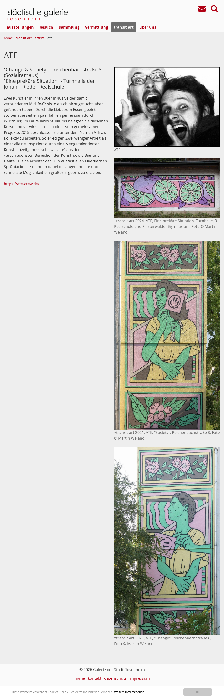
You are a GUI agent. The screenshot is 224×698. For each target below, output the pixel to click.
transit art (124, 27)
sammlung (69, 27)
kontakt (94, 678)
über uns (147, 27)
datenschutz (115, 678)
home (8, 38)
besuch (46, 27)
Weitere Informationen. (129, 692)
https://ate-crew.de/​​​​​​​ (21, 183)
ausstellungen (20, 27)
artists (40, 38)
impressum (139, 678)
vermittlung (96, 27)
